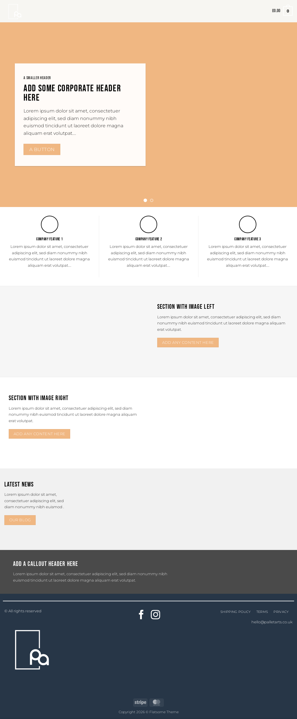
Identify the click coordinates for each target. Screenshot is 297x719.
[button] (282, 11)
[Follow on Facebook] (141, 615)
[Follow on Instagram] (155, 615)
